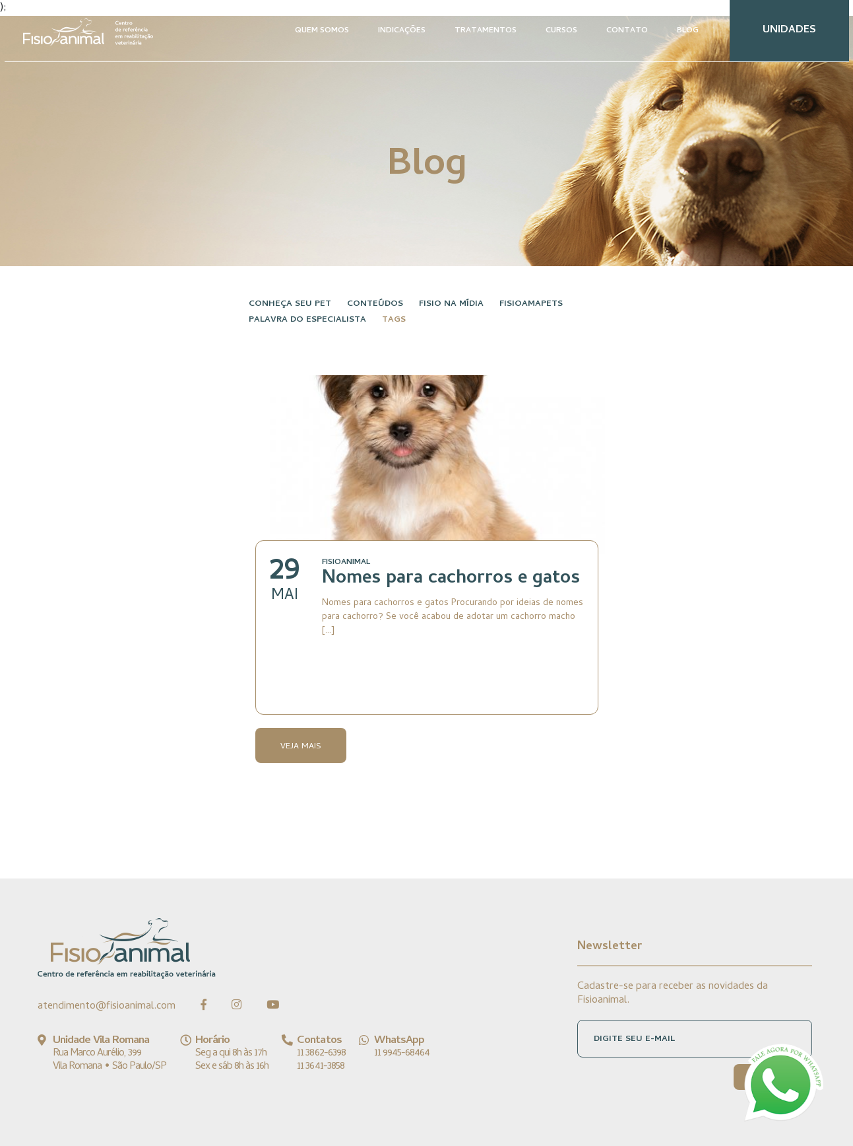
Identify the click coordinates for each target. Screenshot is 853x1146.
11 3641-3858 (320, 1066)
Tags (394, 320)
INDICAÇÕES (402, 31)
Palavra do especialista (307, 320)
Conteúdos (375, 304)
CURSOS (561, 31)
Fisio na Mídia (451, 304)
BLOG (688, 31)
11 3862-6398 (321, 1053)
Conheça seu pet (290, 304)
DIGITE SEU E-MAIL (634, 1039)
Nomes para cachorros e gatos (451, 579)
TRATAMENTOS (486, 31)
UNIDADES (789, 30)
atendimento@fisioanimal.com (106, 1006)
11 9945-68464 (402, 1053)
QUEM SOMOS (322, 31)
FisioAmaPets (531, 304)
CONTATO (627, 31)
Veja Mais (300, 747)
